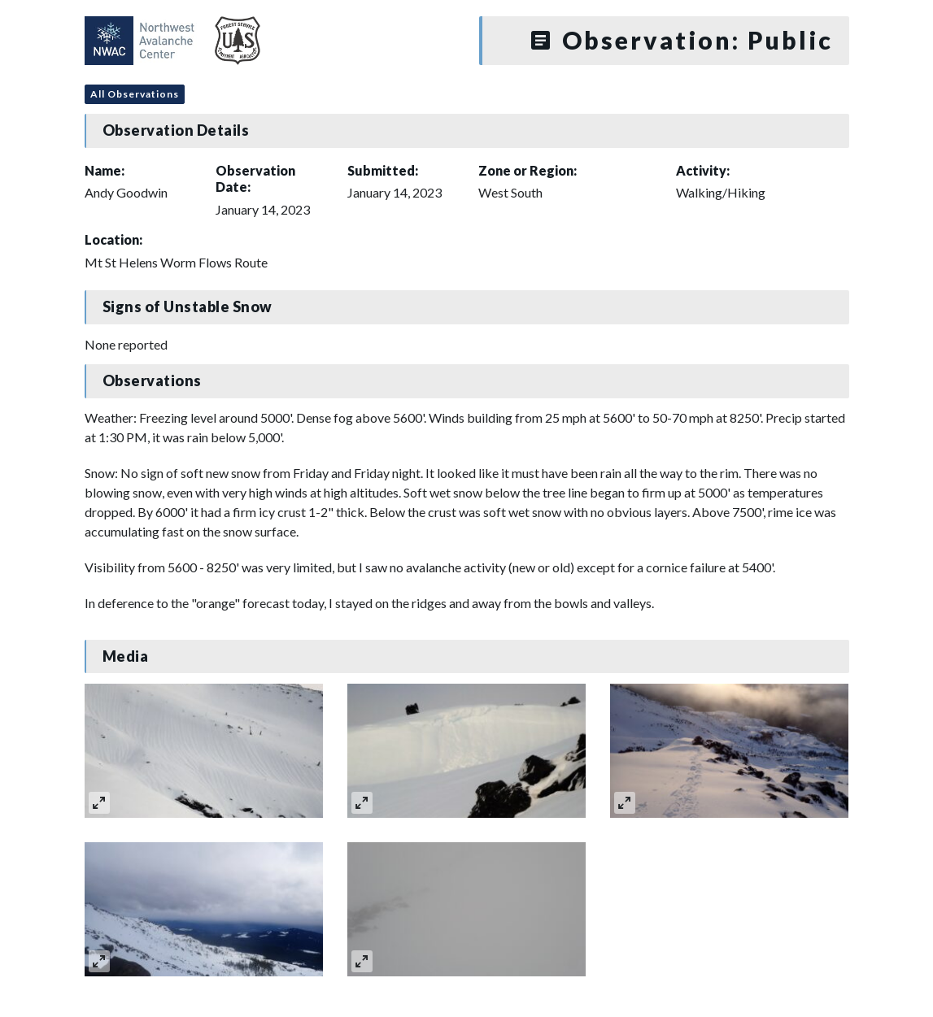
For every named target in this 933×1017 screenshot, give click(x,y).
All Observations (134, 94)
